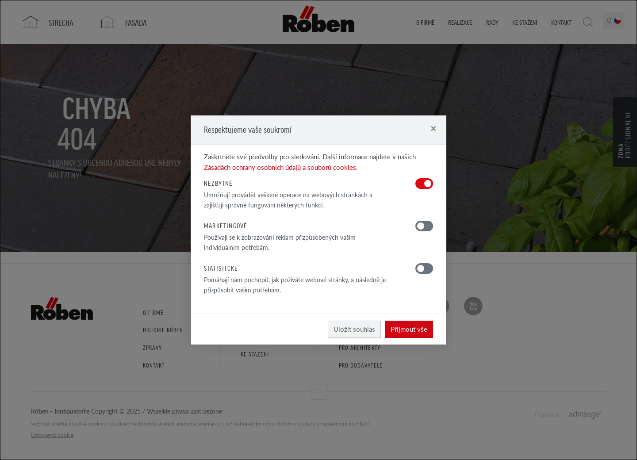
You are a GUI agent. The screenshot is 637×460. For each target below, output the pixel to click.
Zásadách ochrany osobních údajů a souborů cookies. (281, 167)
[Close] (433, 128)
